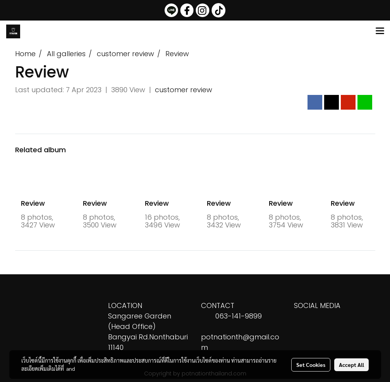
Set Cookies (310, 364)
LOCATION (125, 305)
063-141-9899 (238, 316)
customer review (183, 90)
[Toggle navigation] (379, 31)
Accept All (351, 364)
